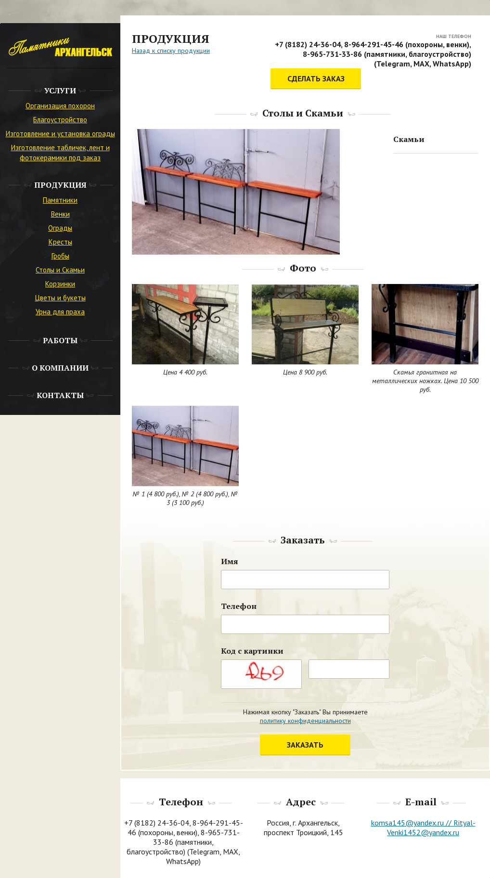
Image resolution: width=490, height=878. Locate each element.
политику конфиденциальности (305, 720)
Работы (60, 340)
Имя (229, 561)
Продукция (60, 185)
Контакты (60, 395)
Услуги (60, 90)
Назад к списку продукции (171, 50)
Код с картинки (252, 651)
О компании (60, 367)
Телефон (239, 606)
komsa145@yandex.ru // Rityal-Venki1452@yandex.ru (423, 827)
